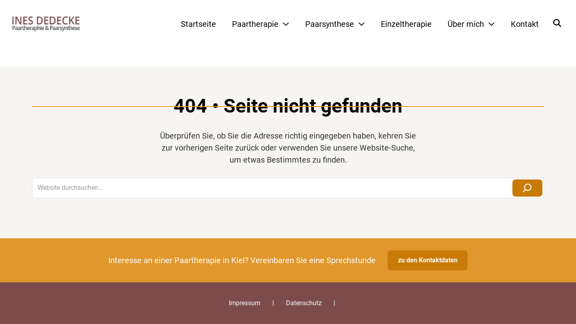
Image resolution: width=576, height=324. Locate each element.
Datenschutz (304, 303)
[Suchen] (527, 188)
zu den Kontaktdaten (428, 260)
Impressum (244, 303)
